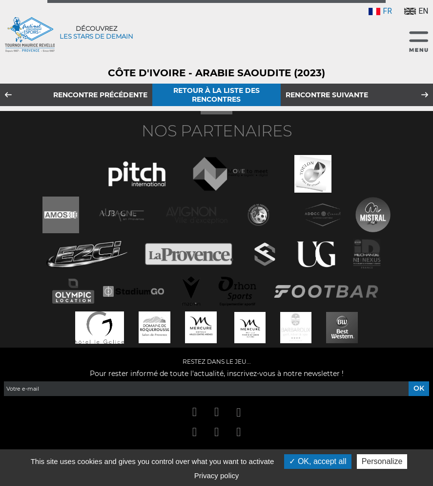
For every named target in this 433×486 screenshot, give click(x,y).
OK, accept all (317, 461)
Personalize (382, 461)
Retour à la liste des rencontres (216, 95)
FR (380, 11)
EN (416, 11)
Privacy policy (216, 475)
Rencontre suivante (327, 94)
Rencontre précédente (100, 94)
